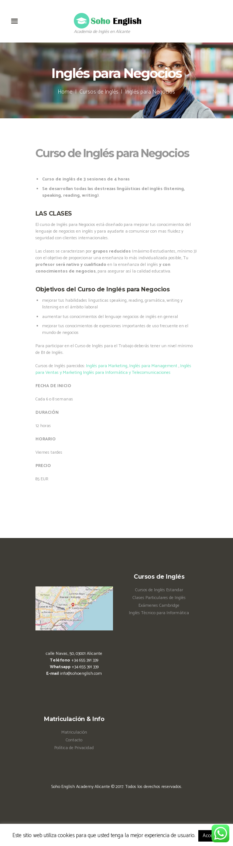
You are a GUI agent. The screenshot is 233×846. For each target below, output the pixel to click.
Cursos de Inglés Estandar (159, 589)
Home (65, 92)
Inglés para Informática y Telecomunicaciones (127, 372)
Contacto (74, 740)
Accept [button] (209, 836)
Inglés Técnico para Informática (159, 612)
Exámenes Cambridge (158, 605)
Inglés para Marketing (106, 365)
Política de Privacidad (74, 747)
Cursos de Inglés (99, 92)
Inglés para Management (153, 365)
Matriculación (74, 732)
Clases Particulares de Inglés (159, 597)
